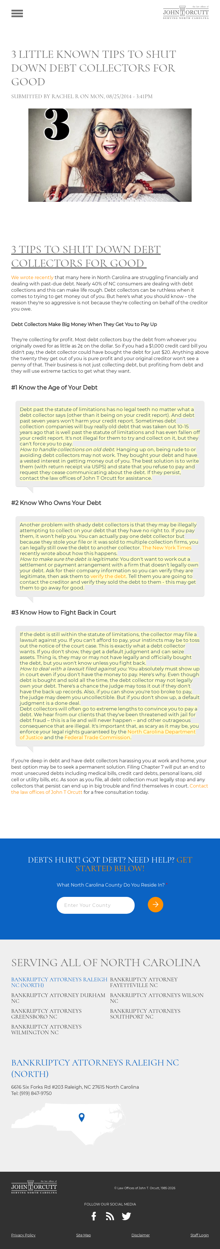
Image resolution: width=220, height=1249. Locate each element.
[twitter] (126, 1216)
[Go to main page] (186, 13)
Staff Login (199, 1235)
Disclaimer (140, 1235)
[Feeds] (110, 1216)
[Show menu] (17, 13)
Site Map (83, 1235)
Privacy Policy (23, 1235)
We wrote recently (32, 277)
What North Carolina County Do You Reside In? (112, 885)
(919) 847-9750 (35, 1093)
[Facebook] (94, 1216)
